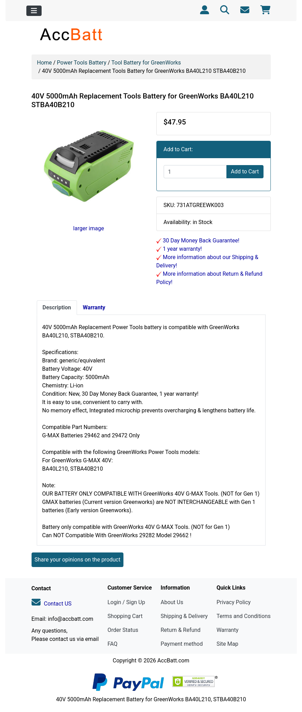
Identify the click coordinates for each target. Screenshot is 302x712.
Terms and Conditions (243, 616)
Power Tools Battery (81, 62)
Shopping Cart (125, 616)
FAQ (112, 644)
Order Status (122, 630)
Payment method (181, 644)
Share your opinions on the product (78, 559)
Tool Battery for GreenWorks (146, 62)
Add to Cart (245, 171)
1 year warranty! (182, 249)
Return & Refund (180, 630)
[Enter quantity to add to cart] (195, 171)
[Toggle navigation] (34, 11)
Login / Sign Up (126, 602)
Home (44, 62)
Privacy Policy (233, 602)
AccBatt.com (173, 660)
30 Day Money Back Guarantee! (201, 240)
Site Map (227, 644)
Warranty (227, 630)
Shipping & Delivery (184, 616)
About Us (172, 602)
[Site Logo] (71, 34)
